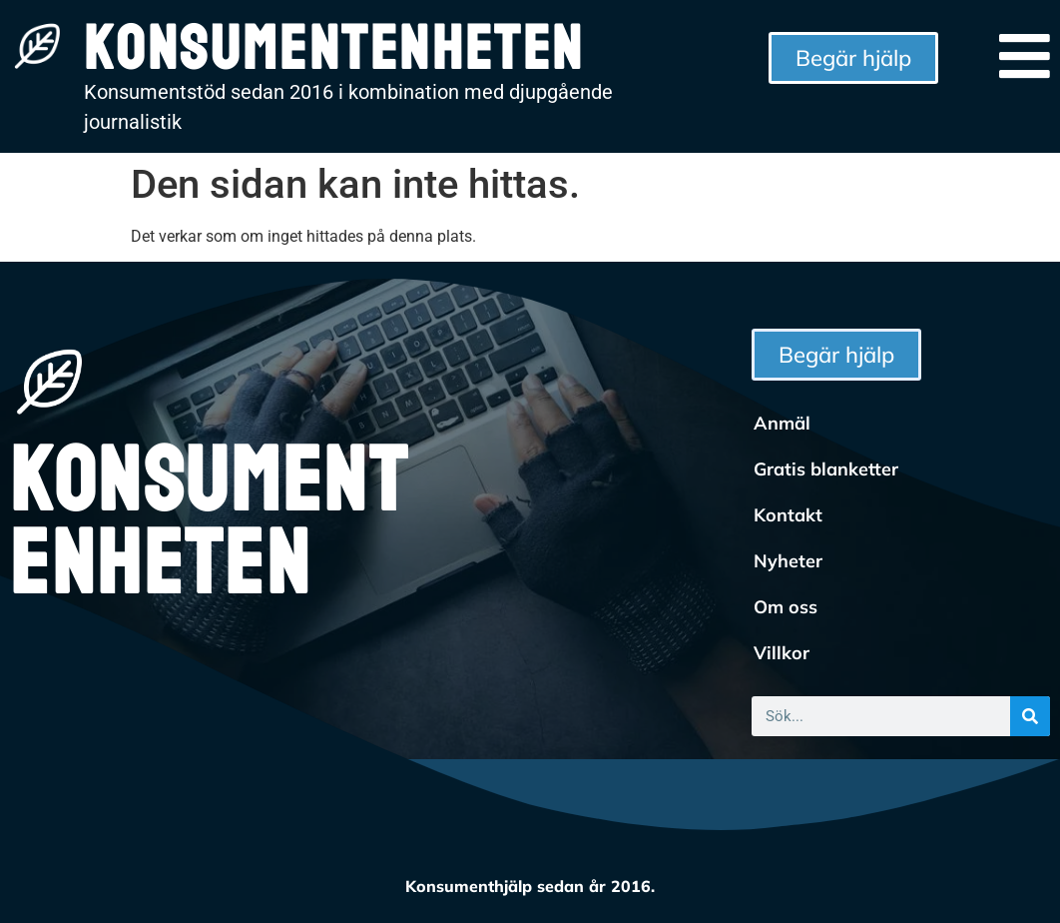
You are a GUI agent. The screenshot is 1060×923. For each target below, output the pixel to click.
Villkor (781, 652)
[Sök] (1030, 716)
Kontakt (788, 514)
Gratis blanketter (826, 469)
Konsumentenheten (209, 523)
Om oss (785, 606)
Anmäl (782, 423)
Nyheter (788, 560)
